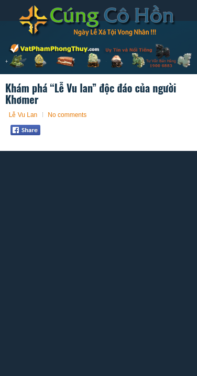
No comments (67, 115)
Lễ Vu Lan (23, 115)
